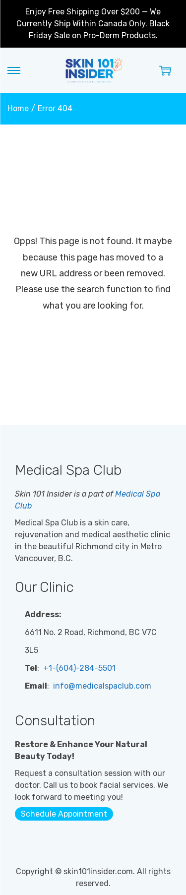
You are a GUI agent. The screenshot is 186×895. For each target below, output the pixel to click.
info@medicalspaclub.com (101, 686)
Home (18, 108)
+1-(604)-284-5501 (78, 668)
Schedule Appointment (64, 814)
